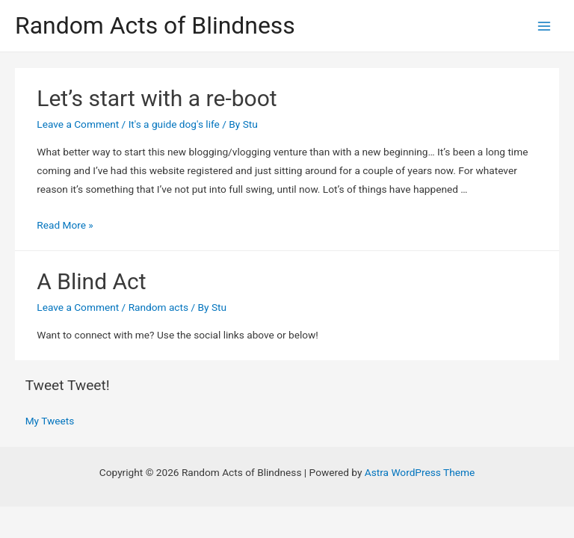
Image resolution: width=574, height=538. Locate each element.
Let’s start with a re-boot (157, 98)
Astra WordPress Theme (420, 472)
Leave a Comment (78, 124)
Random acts (158, 307)
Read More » (65, 225)
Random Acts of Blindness (155, 25)
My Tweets (50, 421)
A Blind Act (91, 281)
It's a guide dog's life (174, 124)
